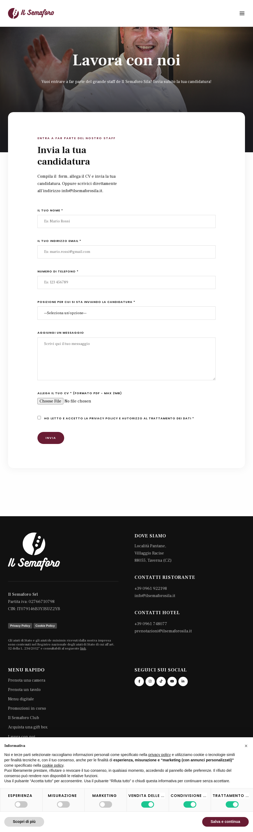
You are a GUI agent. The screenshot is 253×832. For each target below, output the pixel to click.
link (83, 648)
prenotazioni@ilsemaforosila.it (163, 631)
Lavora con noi (21, 736)
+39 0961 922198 (151, 588)
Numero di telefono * (58, 271)
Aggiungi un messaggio (60, 332)
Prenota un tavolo (24, 689)
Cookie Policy (45, 625)
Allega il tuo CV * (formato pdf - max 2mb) (79, 393)
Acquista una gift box (28, 727)
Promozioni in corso (27, 708)
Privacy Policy (20, 625)
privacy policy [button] (159, 755)
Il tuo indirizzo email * (59, 241)
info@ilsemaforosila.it (155, 595)
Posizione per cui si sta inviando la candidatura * (86, 302)
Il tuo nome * (50, 210)
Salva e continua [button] (225, 821)
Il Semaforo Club (23, 717)
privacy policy (103, 418)
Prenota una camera (26, 680)
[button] (246, 746)
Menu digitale (21, 699)
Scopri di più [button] (24, 821)
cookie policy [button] (52, 765)
